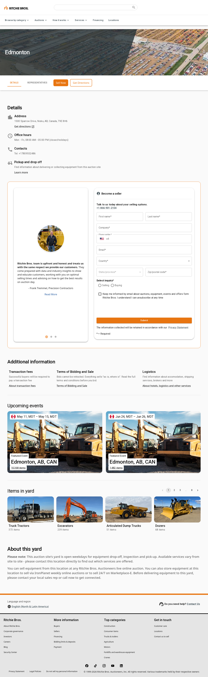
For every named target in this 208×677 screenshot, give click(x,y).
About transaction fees (22, 385)
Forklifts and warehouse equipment (119, 652)
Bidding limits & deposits (64, 641)
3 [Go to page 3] (180, 490)
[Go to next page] (197, 490)
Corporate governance (13, 631)
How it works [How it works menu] (61, 20)
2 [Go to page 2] (174, 490)
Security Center (10, 652)
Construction (109, 626)
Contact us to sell (161, 636)
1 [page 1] (168, 490)
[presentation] (115, 307)
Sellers (57, 631)
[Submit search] (134, 7)
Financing (98, 20)
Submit (144, 320)
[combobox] (144, 261)
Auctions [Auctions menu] (41, 20)
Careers (7, 641)
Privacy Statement (178, 327)
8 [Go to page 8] (191, 490)
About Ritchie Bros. (12, 626)
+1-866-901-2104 (106, 207)
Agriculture (109, 641)
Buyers (57, 626)
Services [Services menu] (81, 20)
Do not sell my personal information (61, 671)
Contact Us (193, 604)
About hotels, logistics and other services (167, 385)
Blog (6, 647)
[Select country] (102, 239)
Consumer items (111, 631)
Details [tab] (14, 82)
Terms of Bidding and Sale (72, 385)
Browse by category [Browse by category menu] (17, 20)
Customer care (160, 626)
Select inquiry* (105, 280)
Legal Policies (35, 671)
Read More (50, 294)
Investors (8, 636)
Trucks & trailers (111, 636)
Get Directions (81, 82)
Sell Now (61, 82)
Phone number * (105, 234)
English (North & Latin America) (30, 606)
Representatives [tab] (37, 82)
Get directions (24, 126)
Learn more (21, 172)
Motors (107, 647)
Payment (58, 647)
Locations (113, 20)
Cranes (107, 657)
